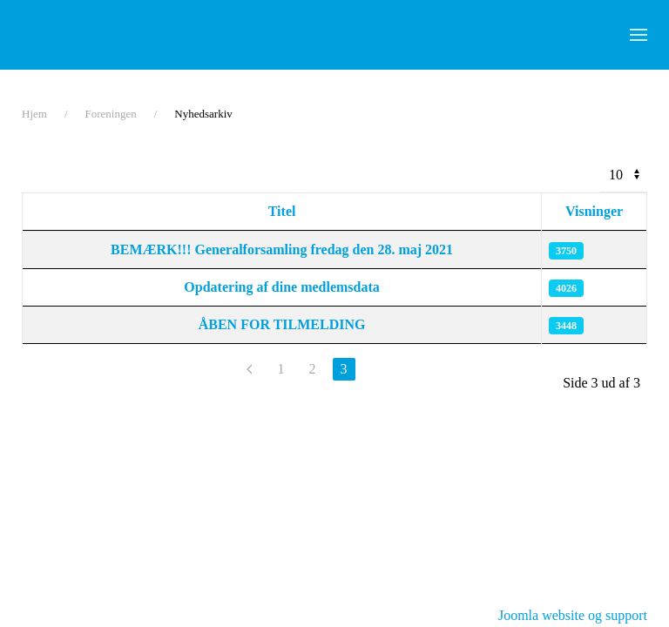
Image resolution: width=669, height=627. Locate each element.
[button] (638, 35)
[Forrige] (250, 369)
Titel (282, 211)
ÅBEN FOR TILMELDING (282, 324)
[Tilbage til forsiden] (131, 35)
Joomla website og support (572, 615)
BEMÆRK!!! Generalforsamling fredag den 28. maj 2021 (282, 249)
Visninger (594, 211)
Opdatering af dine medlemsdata (281, 287)
